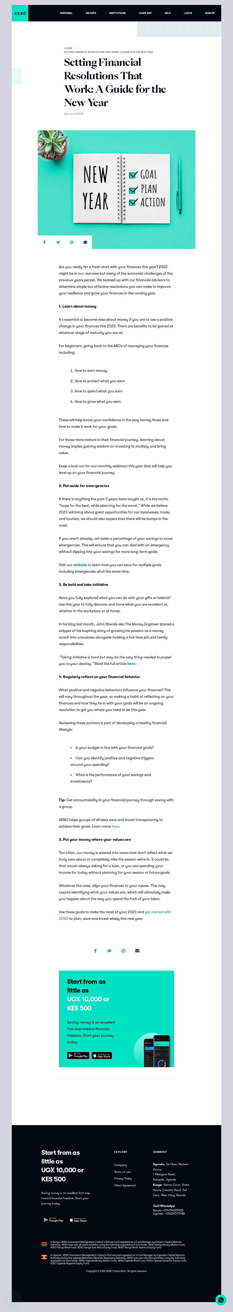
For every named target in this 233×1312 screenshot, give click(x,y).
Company (145, 13)
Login (188, 13)
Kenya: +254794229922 (168, 1210)
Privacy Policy (123, 1178)
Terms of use (122, 1172)
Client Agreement (125, 1185)
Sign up (210, 13)
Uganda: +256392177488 (169, 1213)
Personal (66, 13)
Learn (68, 48)
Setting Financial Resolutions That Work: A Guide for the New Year (108, 52)
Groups (91, 13)
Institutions (117, 13)
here (115, 826)
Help (168, 13)
